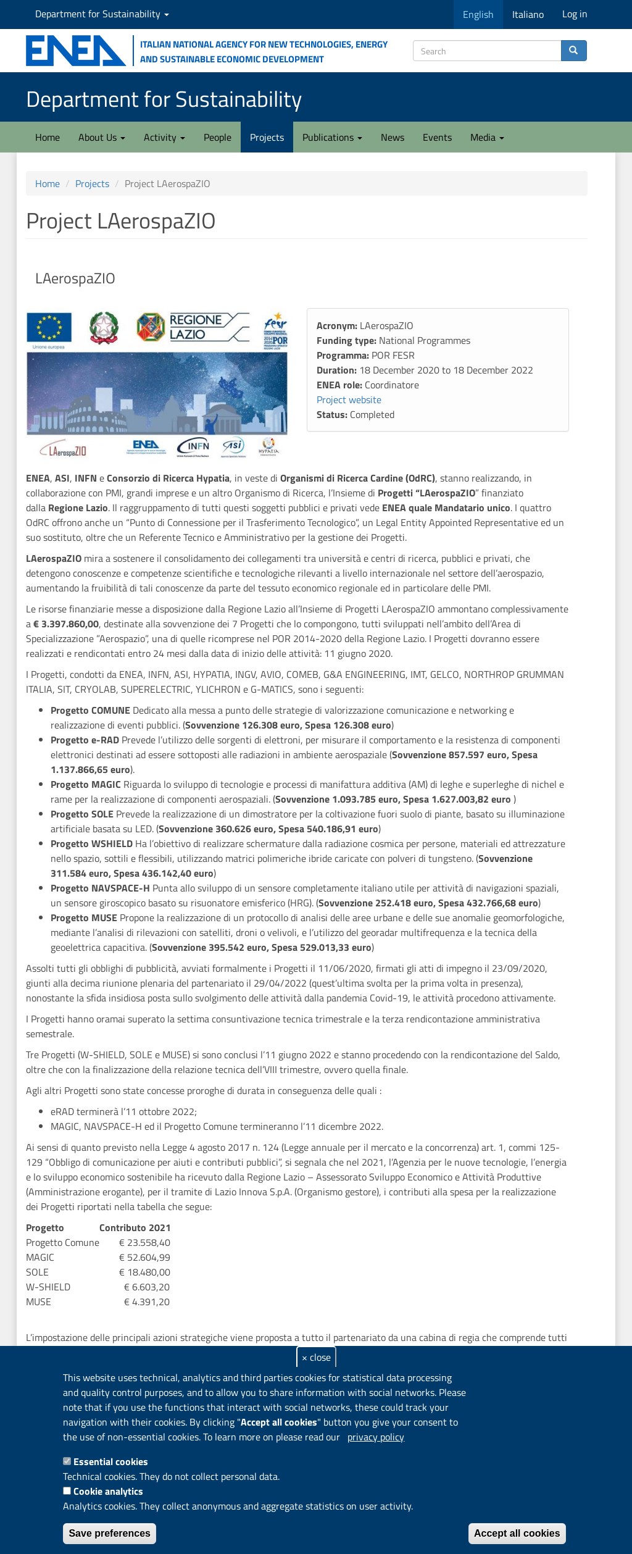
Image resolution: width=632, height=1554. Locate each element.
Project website (349, 399)
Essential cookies (110, 1461)
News (392, 137)
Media (487, 137)
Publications (332, 137)
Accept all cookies (517, 1533)
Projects (267, 137)
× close (316, 1357)
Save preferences (110, 1533)
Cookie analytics (108, 1491)
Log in (575, 13)
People (217, 137)
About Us (101, 137)
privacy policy (375, 1436)
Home (47, 137)
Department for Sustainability (102, 13)
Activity (164, 137)
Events (437, 137)
